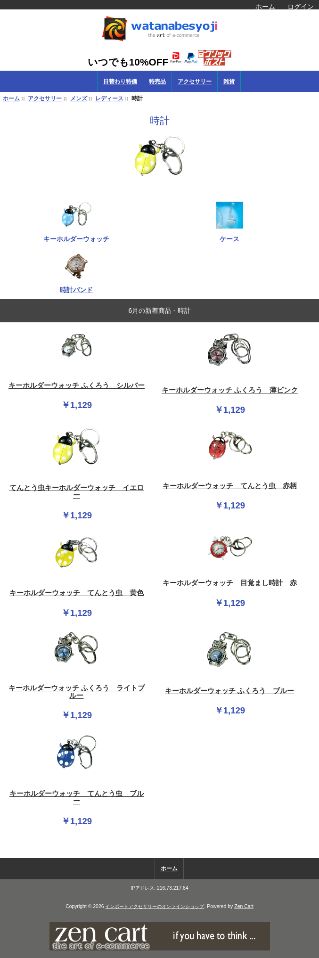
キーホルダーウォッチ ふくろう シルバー (76, 385)
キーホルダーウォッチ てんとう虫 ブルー (76, 797)
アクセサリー (45, 98)
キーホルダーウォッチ (76, 235)
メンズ (78, 98)
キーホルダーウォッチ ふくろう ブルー (229, 691)
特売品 (157, 81)
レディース (109, 98)
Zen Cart (244, 906)
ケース (229, 235)
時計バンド (76, 286)
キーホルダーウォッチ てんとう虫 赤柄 (230, 486)
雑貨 (229, 81)
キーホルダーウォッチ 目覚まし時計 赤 (230, 583)
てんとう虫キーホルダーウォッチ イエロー (76, 491)
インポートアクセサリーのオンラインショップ (154, 906)
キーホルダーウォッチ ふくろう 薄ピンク (230, 390)
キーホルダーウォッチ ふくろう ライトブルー (76, 691)
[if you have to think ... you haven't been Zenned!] (159, 948)
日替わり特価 (120, 81)
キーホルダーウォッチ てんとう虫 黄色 (76, 593)
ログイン (300, 6)
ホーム (265, 6)
